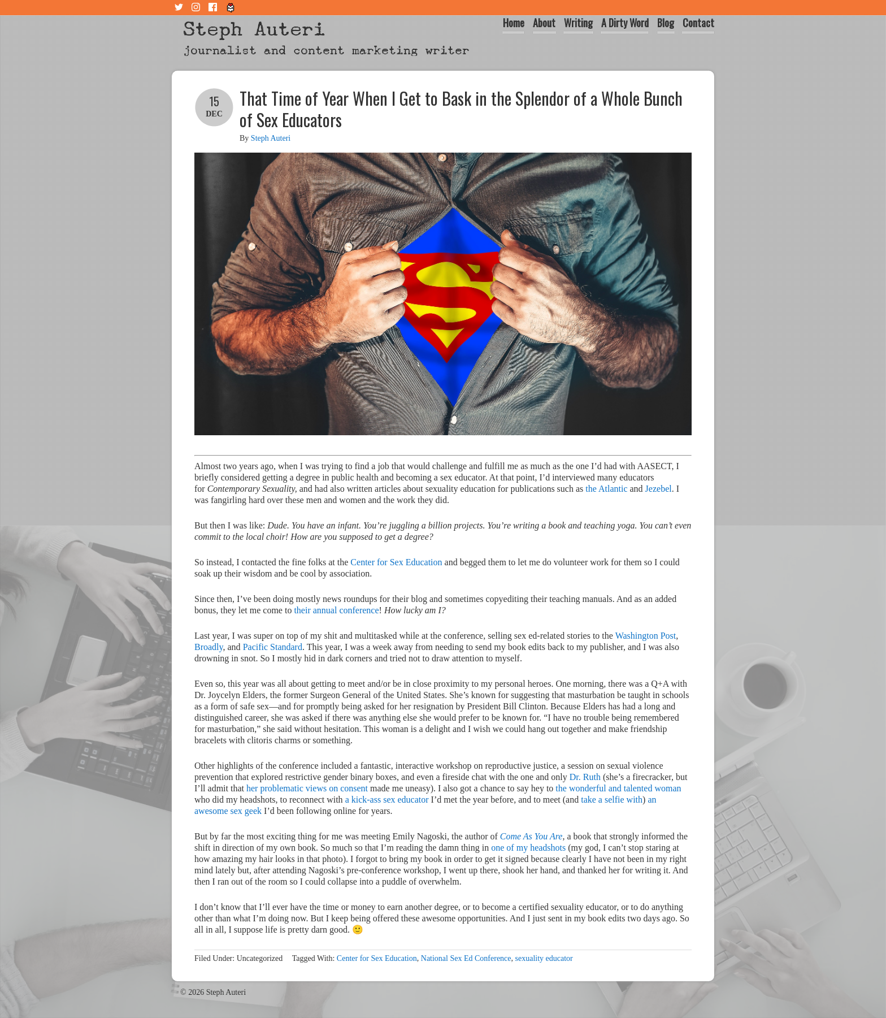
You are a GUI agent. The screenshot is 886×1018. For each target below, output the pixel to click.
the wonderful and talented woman (618, 788)
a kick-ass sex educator (387, 799)
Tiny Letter (231, 7)
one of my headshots (528, 847)
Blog (665, 22)
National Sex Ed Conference (466, 958)
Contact (698, 22)
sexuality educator (544, 958)
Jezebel (658, 488)
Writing (578, 22)
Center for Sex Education (396, 562)
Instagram (197, 7)
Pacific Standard (272, 647)
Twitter (180, 7)
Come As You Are (531, 836)
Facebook (214, 7)
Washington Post (645, 635)
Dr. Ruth (585, 777)
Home (513, 22)
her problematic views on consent (307, 788)
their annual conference (336, 610)
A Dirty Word (625, 22)
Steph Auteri (254, 29)
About (544, 22)
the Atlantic (606, 488)
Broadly (208, 647)
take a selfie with (611, 799)
